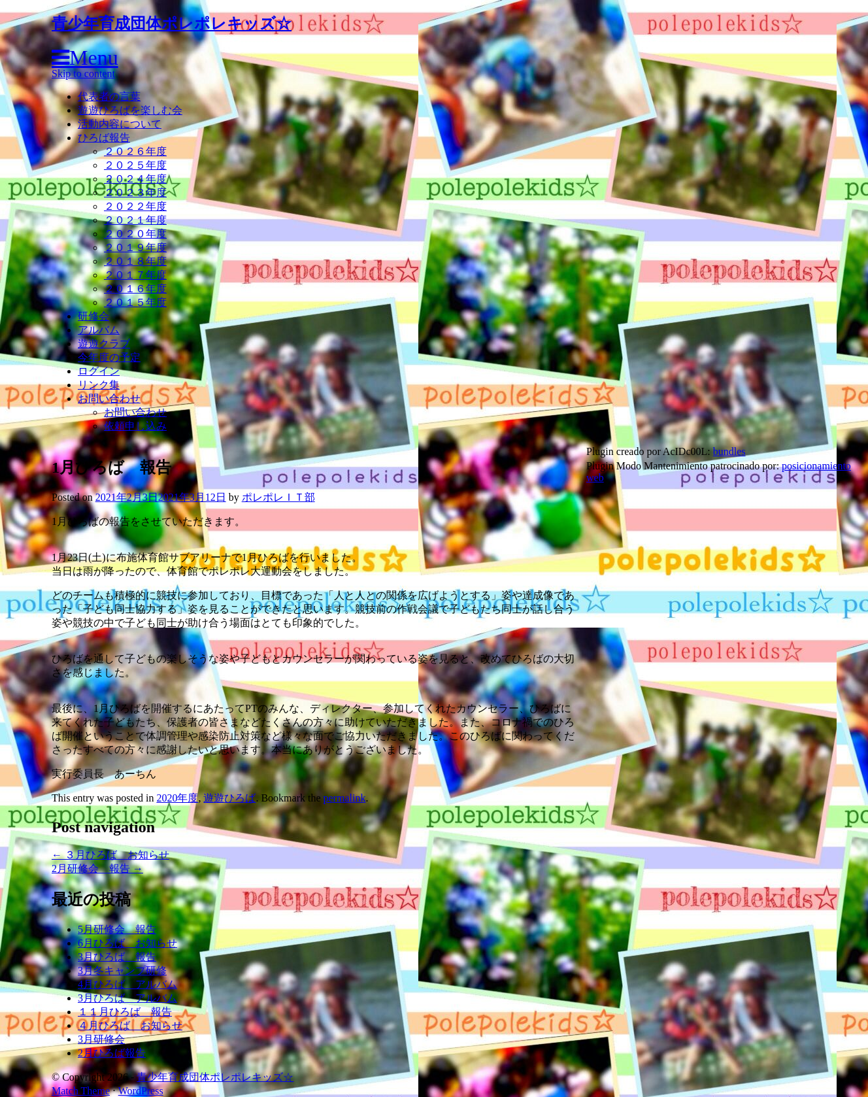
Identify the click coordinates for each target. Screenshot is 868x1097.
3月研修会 (101, 1039)
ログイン (99, 371)
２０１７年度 (135, 274)
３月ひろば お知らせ (110, 854)
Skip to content (83, 73)
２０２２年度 (135, 206)
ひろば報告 (104, 137)
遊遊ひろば (229, 797)
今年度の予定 (109, 357)
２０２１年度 (135, 220)
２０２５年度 (135, 165)
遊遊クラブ (104, 343)
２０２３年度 (135, 192)
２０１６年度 (135, 288)
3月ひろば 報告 (117, 956)
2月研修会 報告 (97, 868)
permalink (345, 797)
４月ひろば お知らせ (130, 1025)
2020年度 (177, 797)
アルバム (99, 329)
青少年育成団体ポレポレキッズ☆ (172, 23)
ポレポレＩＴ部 (278, 497)
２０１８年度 (135, 261)
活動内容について (119, 123)
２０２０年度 (135, 233)
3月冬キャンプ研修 (122, 970)
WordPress (140, 1090)
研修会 (93, 316)
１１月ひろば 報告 (125, 1011)
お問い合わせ (109, 398)
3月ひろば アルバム (127, 998)
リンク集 (99, 384)
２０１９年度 (135, 247)
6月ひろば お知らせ (127, 943)
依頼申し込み (135, 425)
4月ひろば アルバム (127, 984)
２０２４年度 (135, 178)
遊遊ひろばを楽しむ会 (130, 110)
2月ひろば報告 (112, 1052)
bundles (729, 451)
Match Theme (81, 1090)
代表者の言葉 (109, 96)
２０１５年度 (135, 302)
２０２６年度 (135, 151)
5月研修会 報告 (117, 929)
